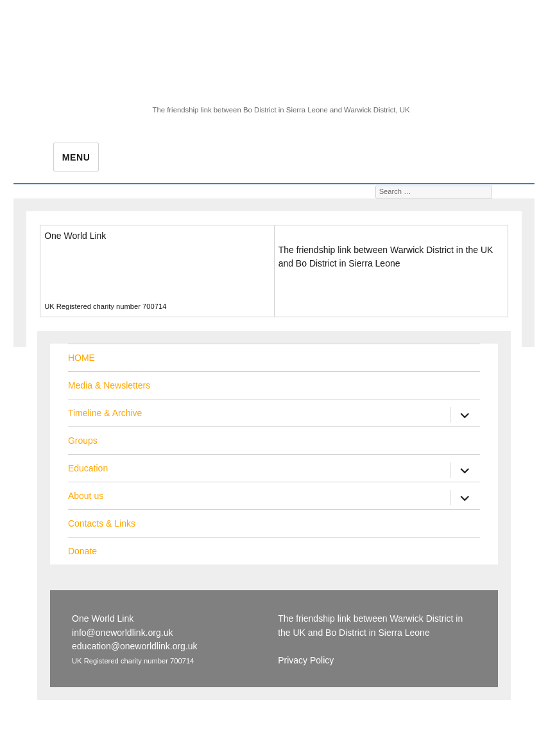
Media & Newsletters (109, 385)
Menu (76, 157)
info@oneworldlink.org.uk (94, 264)
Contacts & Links (101, 523)
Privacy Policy (306, 285)
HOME (81, 358)
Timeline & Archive (105, 413)
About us (85, 496)
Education (88, 468)
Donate (82, 551)
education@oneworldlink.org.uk (107, 277)
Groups (83, 440)
